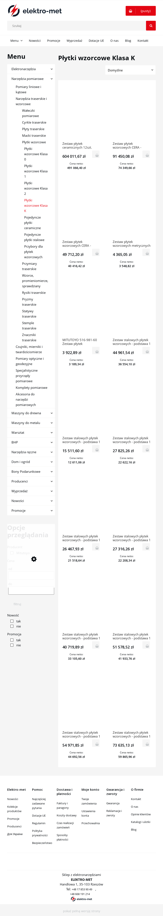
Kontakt (136, 799)
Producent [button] (14, 547)
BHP (14, 442)
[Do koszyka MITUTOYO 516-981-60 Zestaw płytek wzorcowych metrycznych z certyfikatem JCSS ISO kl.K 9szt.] (96, 350)
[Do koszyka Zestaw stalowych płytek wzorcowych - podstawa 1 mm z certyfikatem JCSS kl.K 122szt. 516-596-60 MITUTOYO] (146, 743)
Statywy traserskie (29, 313)
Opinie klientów (141, 814)
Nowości (17, 501)
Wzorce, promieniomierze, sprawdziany (35, 280)
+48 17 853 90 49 (82, 889)
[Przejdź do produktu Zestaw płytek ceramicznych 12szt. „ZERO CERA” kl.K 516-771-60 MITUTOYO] (81, 113)
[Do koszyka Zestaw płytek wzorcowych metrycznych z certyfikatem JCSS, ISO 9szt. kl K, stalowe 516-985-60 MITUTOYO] (146, 252)
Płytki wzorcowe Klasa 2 (36, 188)
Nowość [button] (13, 615)
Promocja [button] (14, 634)
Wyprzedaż (19, 491)
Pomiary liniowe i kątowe (28, 89)
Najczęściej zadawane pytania (39, 803)
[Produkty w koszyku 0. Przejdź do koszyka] (141, 11)
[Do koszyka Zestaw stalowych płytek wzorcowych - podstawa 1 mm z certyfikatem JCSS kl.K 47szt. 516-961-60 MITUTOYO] (96, 547)
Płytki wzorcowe (34, 142)
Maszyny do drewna (26, 413)
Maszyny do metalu (25, 423)
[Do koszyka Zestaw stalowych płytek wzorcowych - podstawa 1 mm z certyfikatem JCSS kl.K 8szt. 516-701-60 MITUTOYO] (146, 350)
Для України (14, 834)
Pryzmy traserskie (29, 302)
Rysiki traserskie (34, 292)
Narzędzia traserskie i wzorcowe (31, 101)
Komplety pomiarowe (31, 387)
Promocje (18, 510)
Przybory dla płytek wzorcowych (33, 251)
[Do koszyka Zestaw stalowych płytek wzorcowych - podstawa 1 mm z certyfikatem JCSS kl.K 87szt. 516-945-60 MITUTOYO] (96, 645)
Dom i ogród (20, 462)
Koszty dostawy (67, 815)
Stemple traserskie (29, 325)
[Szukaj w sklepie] (82, 25)
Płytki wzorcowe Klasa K (36, 205)
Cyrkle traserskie (34, 122)
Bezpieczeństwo (42, 843)
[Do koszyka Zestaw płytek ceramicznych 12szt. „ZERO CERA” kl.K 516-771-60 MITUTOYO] (96, 154)
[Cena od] (31, 575)
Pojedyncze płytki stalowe (34, 237)
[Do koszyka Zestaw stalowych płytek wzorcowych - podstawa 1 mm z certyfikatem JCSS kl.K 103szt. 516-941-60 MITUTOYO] (146, 645)
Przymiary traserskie (29, 266)
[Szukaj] (151, 26)
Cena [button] (10, 561)
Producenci (19, 481)
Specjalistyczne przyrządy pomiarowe (27, 375)
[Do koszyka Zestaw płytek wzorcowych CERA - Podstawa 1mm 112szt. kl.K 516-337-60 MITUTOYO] (146, 154)
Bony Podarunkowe (25, 471)
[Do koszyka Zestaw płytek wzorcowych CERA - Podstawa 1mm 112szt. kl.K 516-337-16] (96, 252)
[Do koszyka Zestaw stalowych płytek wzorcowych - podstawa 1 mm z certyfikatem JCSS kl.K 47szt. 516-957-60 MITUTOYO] (146, 547)
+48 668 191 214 (80, 894)
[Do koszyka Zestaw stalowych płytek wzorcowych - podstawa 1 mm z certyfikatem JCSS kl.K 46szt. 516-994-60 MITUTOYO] (146, 448)
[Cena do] (31, 590)
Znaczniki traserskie (29, 337)
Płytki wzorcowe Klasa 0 (36, 153)
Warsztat (17, 432)
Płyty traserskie (33, 129)
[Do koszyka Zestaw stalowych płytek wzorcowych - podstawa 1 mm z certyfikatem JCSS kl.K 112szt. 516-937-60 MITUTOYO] (96, 743)
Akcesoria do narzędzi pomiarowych (26, 399)
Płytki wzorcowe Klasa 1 (36, 171)
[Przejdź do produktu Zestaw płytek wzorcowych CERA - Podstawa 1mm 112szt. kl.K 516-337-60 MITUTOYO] (132, 113)
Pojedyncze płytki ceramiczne (32, 222)
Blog (133, 829)
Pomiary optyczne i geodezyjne (30, 361)
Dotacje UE (39, 815)
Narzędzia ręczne (23, 452)
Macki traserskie (34, 135)
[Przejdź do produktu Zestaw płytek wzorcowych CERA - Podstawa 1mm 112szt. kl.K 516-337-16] (81, 211)
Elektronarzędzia (23, 69)
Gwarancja (112, 803)
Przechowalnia (91, 823)
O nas (134, 807)
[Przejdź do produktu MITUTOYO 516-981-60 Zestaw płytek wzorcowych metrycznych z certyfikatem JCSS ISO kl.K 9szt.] (81, 309)
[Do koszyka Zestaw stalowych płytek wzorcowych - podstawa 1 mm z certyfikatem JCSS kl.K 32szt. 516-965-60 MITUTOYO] (96, 448)
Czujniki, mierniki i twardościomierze (29, 349)
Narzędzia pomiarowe (27, 79)
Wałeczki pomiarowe (30, 113)
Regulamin (38, 823)
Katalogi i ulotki (140, 822)
